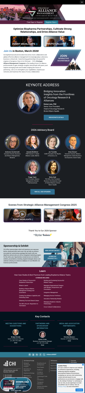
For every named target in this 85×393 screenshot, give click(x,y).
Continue (79, 390)
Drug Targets (40, 367)
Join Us (7, 50)
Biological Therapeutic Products (27, 364)
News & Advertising (56, 368)
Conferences (54, 363)
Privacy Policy (62, 386)
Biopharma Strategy (29, 373)
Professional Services (56, 370)
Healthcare (40, 369)
